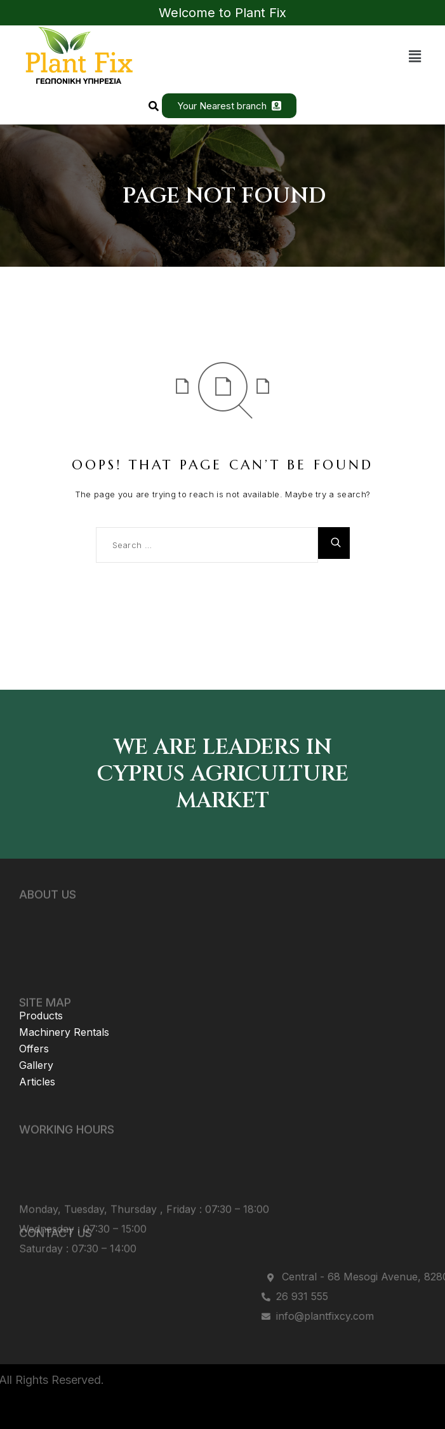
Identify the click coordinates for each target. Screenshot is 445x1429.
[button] (415, 56)
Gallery (36, 1046)
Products (41, 996)
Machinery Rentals (64, 1013)
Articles (37, 1062)
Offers (34, 1029)
